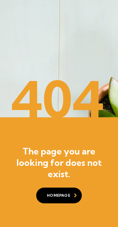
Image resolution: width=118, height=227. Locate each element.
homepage (62, 195)
